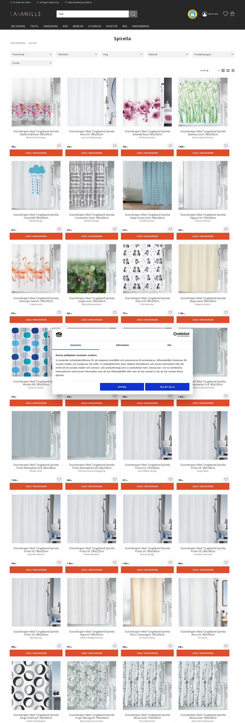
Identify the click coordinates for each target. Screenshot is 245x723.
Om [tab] (169, 345)
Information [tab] (122, 345)
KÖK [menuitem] (65, 26)
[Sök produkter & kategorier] (102, 13)
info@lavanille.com (25, 710)
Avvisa (122, 387)
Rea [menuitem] (124, 26)
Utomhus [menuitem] (94, 26)
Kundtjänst (130, 698)
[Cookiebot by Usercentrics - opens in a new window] (175, 334)
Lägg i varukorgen (27, 140)
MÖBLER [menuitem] (78, 26)
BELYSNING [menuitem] (18, 26)
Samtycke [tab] (75, 345)
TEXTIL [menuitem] (34, 26)
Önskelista (130, 716)
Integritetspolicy (75, 704)
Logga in (128, 713)
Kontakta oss (74, 708)
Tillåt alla (167, 387)
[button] (225, 14)
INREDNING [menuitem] (51, 26)
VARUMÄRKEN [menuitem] (140, 26)
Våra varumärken (75, 714)
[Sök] (136, 13)
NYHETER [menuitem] (112, 26)
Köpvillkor (129, 701)
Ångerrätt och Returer (78, 701)
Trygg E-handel (74, 698)
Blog (70, 711)
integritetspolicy (201, 662)
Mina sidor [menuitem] (213, 13)
